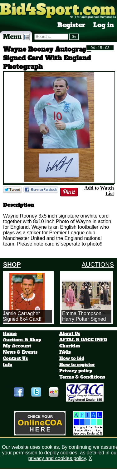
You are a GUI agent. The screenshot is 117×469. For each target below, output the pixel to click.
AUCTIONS (98, 264)
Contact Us (15, 358)
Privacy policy (75, 371)
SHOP (12, 264)
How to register (77, 364)
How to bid (71, 358)
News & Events (20, 352)
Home (10, 333)
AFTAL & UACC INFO (83, 340)
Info (7, 364)
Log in (103, 25)
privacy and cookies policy (57, 458)
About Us (69, 333)
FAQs (65, 352)
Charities (69, 346)
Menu (16, 37)
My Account (17, 346)
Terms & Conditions (82, 377)
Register (71, 25)
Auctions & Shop (22, 340)
